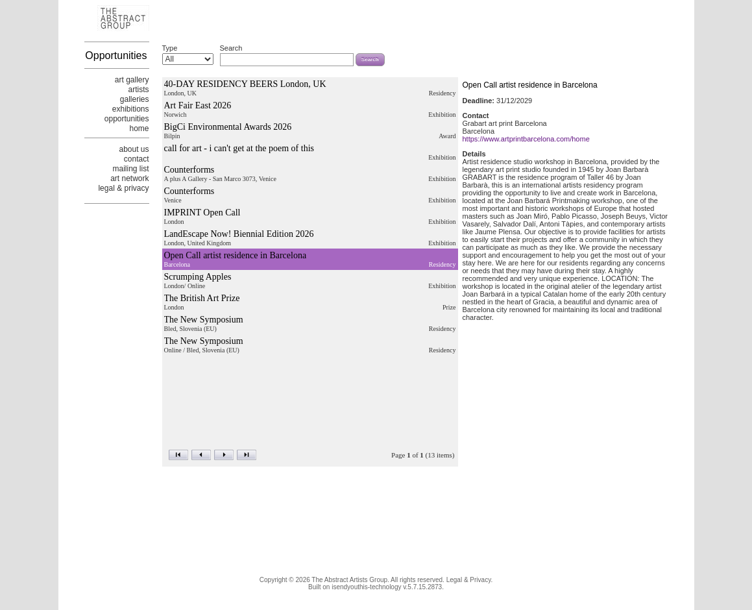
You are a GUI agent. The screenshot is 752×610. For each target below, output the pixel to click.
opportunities (126, 118)
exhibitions (130, 109)
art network (129, 178)
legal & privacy (123, 188)
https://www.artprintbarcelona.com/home (526, 141)
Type (170, 48)
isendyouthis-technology (366, 587)
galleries (134, 99)
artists (138, 89)
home (139, 128)
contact (136, 159)
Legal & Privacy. (469, 579)
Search (231, 48)
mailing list (130, 168)
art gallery (132, 79)
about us (134, 149)
